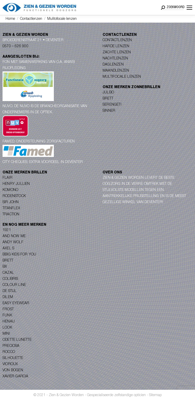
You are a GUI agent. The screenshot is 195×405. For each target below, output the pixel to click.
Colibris (10, 279)
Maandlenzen (116, 71)
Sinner (109, 111)
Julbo (108, 92)
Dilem (8, 297)
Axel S (8, 248)
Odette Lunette (17, 340)
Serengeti (112, 105)
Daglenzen (113, 65)
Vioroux (10, 364)
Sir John (11, 202)
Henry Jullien (16, 184)
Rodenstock (14, 196)
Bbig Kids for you (19, 254)
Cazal (8, 273)
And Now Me (14, 236)
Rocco (9, 352)
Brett (108, 99)
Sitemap (155, 395)
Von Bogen (13, 370)
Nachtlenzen (115, 58)
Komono (10, 190)
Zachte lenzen (117, 52)
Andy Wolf (13, 242)
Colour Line (14, 285)
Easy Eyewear (16, 303)
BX (5, 267)
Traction (11, 214)
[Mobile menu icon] (189, 8)
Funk (7, 315)
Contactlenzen (117, 40)
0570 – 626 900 (15, 46)
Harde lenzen (116, 46)
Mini (6, 334)
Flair (7, 178)
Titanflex (11, 208)
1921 (7, 230)
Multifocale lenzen (122, 77)
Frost (8, 309)
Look (7, 328)
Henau (9, 321)
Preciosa (11, 346)
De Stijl (10, 291)
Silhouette (13, 358)
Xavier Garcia (15, 376)
